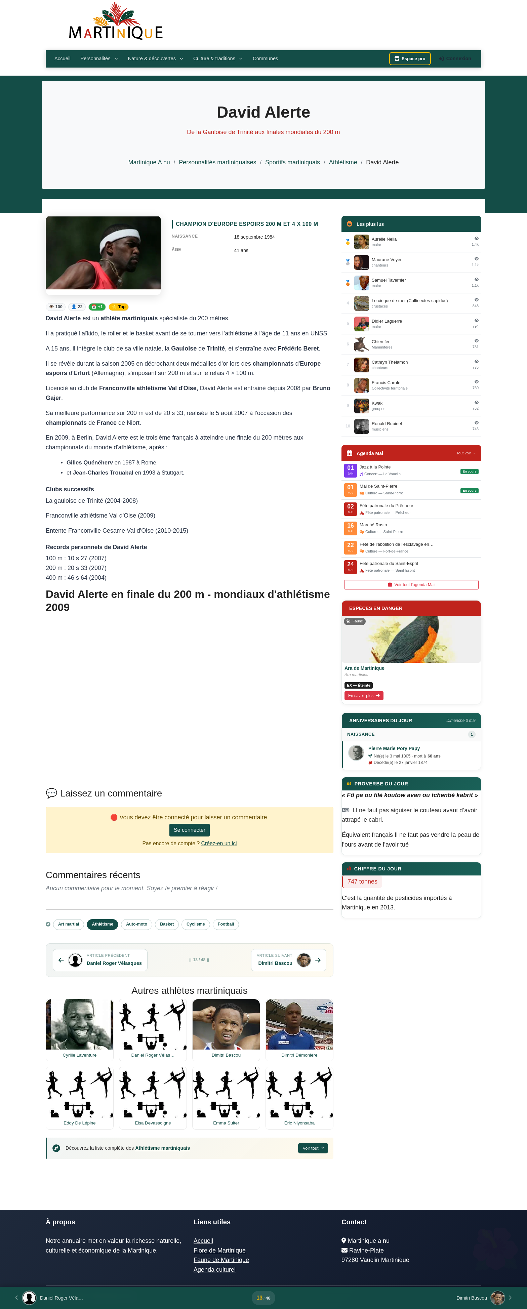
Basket (167, 924)
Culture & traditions (218, 58)
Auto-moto (136, 924)
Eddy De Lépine (80, 1123)
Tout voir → (466, 453)
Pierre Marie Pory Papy (394, 748)
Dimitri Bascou (226, 1055)
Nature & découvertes (155, 58)
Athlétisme (343, 162)
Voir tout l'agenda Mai (411, 584)
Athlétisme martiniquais (162, 1148)
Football (226, 924)
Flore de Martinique (220, 1250)
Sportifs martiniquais (292, 162)
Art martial (68, 924)
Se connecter (189, 830)
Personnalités (99, 58)
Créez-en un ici (219, 843)
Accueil (62, 58)
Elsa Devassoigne (153, 1123)
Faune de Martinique (221, 1260)
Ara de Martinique (364, 668)
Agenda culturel (215, 1269)
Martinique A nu (149, 162)
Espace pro (410, 58)
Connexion (455, 58)
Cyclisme (196, 924)
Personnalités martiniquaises (217, 162)
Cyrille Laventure (80, 1055)
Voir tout (313, 1148)
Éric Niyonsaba (299, 1123)
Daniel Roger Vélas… (152, 1055)
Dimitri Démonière (299, 1055)
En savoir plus (364, 695)
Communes (265, 58)
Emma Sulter (226, 1123)
